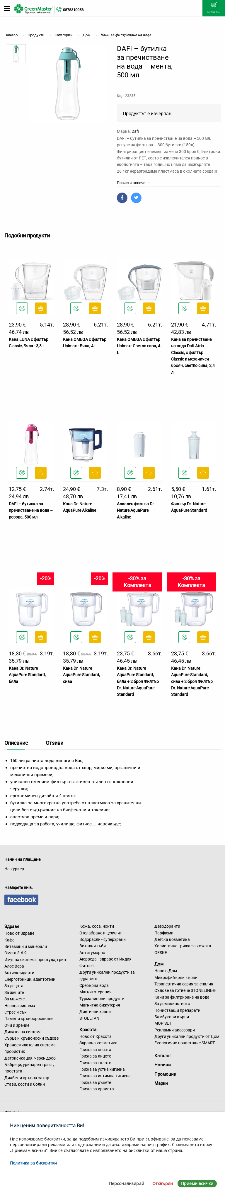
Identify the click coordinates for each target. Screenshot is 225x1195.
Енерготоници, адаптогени (29, 979)
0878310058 (73, 10)
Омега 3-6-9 (15, 953)
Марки (161, 1083)
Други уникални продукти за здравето (107, 975)
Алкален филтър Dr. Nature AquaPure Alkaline (136, 510)
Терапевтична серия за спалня (183, 984)
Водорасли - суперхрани (102, 939)
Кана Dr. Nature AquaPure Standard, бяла (27, 675)
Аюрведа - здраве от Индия (105, 959)
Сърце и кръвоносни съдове (31, 1038)
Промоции (165, 1074)
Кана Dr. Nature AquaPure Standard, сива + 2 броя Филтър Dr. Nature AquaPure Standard (192, 681)
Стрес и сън (15, 1012)
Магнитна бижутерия (99, 1005)
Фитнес (86, 965)
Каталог (162, 1055)
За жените (14, 992)
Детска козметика (172, 939)
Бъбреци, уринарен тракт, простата (29, 1067)
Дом (158, 964)
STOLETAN (89, 1018)
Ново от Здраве (19, 933)
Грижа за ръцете (95, 1082)
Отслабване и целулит (100, 933)
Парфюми (163, 933)
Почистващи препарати (177, 1010)
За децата (13, 985)
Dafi (135, 131)
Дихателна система (23, 1031)
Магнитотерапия (95, 992)
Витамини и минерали (25, 946)
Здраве (11, 926)
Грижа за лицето (95, 1056)
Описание (16, 743)
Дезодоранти (167, 926)
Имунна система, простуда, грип (35, 959)
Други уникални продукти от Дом (186, 1036)
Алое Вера (14, 966)
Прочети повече (133, 183)
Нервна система (19, 1005)
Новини (162, 1064)
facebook (21, 900)
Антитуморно (92, 952)
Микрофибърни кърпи (175, 977)
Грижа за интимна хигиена (105, 1075)
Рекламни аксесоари (174, 1030)
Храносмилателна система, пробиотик (30, 1048)
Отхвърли (162, 1183)
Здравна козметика (98, 1043)
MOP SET (162, 1023)
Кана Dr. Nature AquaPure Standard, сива (81, 675)
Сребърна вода (94, 985)
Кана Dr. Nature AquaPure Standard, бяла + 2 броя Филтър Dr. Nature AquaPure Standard (138, 681)
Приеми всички (197, 1183)
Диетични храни (95, 1011)
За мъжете (14, 999)
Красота (87, 1029)
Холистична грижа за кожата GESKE (182, 949)
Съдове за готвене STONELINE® (185, 990)
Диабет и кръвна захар (26, 1077)
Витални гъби (92, 946)
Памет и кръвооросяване (28, 1018)
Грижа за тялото (95, 1062)
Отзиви (54, 743)
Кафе (9, 940)
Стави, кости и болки (24, 1084)
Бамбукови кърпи (171, 1016)
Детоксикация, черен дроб (30, 1058)
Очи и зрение (16, 1025)
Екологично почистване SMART (184, 1043)
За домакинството (172, 1003)
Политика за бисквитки (33, 1163)
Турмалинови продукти (102, 998)
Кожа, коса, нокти (96, 926)
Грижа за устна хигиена (102, 1069)
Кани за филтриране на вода (181, 997)
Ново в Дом (165, 970)
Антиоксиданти (19, 972)
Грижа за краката (96, 1089)
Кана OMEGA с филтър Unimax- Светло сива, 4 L (138, 346)
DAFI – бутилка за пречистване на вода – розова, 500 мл (31, 510)
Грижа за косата (95, 1049)
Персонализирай (126, 1183)
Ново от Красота (95, 1036)
